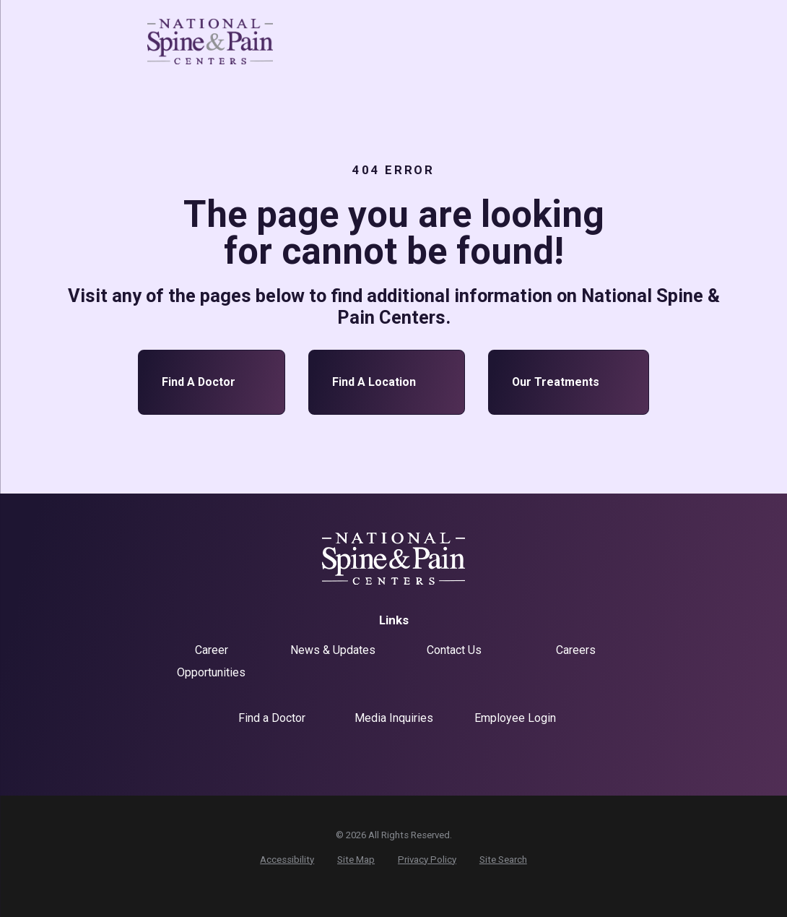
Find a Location (387, 382)
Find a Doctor (211, 382)
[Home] (210, 42)
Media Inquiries (394, 718)
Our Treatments (568, 382)
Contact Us (454, 650)
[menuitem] (287, 860)
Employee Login (515, 718)
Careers (576, 650)
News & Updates (332, 650)
